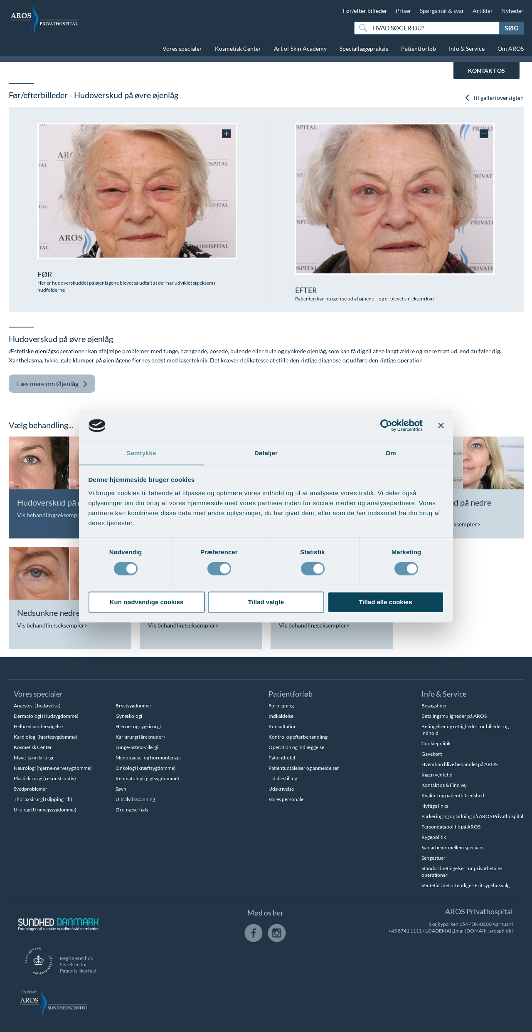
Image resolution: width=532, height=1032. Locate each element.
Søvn (121, 789)
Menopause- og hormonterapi (148, 757)
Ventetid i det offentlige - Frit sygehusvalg (465, 885)
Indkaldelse (280, 716)
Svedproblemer (30, 789)
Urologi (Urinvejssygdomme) (45, 809)
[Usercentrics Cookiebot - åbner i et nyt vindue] (386, 425)
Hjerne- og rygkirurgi (138, 726)
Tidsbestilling (282, 778)
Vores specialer (182, 48)
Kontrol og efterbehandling (298, 737)
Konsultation (282, 726)
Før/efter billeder (365, 10)
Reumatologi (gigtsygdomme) (147, 778)
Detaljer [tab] (266, 452)
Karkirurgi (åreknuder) (140, 737)
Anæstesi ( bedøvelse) (37, 705)
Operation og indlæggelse (296, 747)
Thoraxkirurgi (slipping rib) (43, 799)
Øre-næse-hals (132, 809)
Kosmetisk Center (238, 48)
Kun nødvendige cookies (147, 602)
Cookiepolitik (436, 743)
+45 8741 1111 (405, 931)
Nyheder (512, 10)
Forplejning (281, 705)
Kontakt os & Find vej (444, 785)
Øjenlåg (52, 384)
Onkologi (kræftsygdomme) (146, 768)
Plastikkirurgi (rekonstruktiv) (45, 778)
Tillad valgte (266, 602)
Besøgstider (434, 705)
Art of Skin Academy (300, 48)
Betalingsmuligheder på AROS (454, 716)
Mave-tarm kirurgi (33, 757)
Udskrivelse (281, 789)
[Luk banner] (441, 425)
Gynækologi (129, 716)
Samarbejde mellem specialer (452, 847)
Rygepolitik (433, 837)
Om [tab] (390, 452)
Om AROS (511, 48)
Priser (403, 10)
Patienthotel (281, 757)
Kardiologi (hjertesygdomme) (45, 737)
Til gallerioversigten (494, 97)
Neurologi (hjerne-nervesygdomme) (53, 768)
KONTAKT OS (486, 70)
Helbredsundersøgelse (38, 726)
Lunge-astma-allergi (137, 747)
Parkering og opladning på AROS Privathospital (472, 816)
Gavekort (431, 754)
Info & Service (467, 48)
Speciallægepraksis (364, 48)
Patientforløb (418, 48)
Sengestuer (433, 858)
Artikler (483, 10)
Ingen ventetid (437, 775)
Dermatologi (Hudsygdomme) (46, 716)
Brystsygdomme (133, 705)
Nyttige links (434, 806)
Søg (512, 28)
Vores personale (285, 799)
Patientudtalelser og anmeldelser (303, 768)
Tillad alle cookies (385, 602)
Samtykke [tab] (141, 452)
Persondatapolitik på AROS (450, 827)
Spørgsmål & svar (442, 10)
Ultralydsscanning (135, 799)
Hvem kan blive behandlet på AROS (459, 764)
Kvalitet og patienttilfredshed (452, 795)
